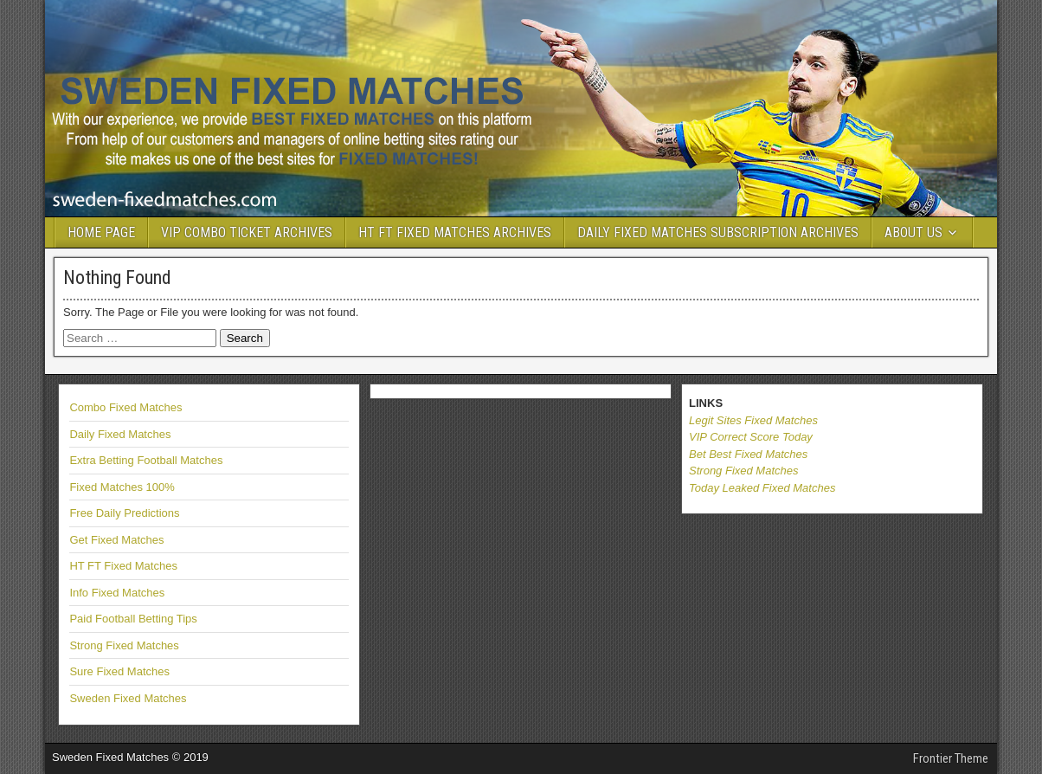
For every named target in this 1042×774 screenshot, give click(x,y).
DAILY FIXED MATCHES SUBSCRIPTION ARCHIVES (718, 232)
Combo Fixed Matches (125, 407)
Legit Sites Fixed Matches (753, 420)
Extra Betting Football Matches (145, 460)
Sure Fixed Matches (119, 671)
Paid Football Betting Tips (132, 618)
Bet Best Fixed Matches (748, 454)
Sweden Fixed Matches (127, 698)
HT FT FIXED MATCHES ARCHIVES (454, 232)
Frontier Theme (950, 758)
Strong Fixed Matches (123, 645)
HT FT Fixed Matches (123, 565)
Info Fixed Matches (116, 592)
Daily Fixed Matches (119, 434)
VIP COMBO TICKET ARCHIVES (246, 232)
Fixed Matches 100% (121, 487)
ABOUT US (913, 232)
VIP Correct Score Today (751, 436)
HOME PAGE (101, 232)
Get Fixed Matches (116, 539)
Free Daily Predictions (124, 512)
